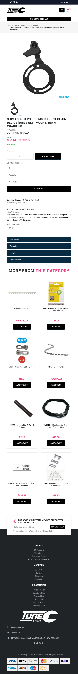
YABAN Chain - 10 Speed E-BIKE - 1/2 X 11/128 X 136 (56, 310)
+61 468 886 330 (18, 627)
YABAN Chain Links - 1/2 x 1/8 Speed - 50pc (56, 484)
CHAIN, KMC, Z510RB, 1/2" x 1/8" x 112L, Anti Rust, (22, 484)
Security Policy (39, 606)
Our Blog (39, 573)
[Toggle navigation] (62, 10)
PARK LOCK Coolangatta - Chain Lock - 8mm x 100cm (56, 426)
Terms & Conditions (36, 531)
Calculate (39, 189)
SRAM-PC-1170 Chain (56, 367)
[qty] (39, 168)
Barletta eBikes (39, 593)
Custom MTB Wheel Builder (39, 559)
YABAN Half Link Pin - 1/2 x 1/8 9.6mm (22, 426)
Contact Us (39, 579)
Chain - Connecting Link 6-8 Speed (22, 367)
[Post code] (39, 182)
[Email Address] (31, 527)
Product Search (39, 590)
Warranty (13, 246)
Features (13, 253)
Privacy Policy (48, 531)
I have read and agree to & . (33, 531)
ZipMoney (39, 576)
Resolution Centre (39, 556)
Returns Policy (39, 602)
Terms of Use (39, 596)
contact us (66, 2)
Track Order (39, 553)
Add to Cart (48, 156)
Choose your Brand (39, 19)
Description (14, 239)
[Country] (39, 175)
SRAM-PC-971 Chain (22, 309)
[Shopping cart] (68, 10)
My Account (39, 550)
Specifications (15, 260)
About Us (39, 570)
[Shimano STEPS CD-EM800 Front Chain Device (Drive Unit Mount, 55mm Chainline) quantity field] (20, 156)
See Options (21, 327)
